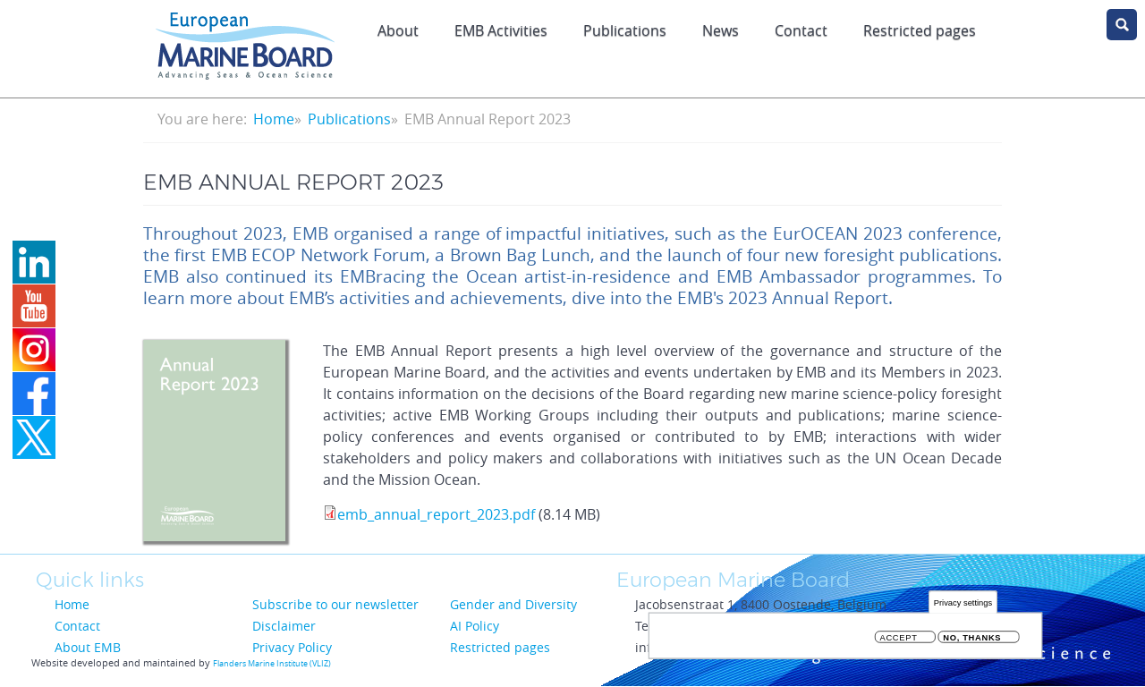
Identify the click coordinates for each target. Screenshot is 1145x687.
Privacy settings (963, 605)
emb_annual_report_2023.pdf (436, 514)
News (720, 30)
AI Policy (474, 625)
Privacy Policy (292, 647)
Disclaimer (284, 625)
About (398, 30)
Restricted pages (500, 647)
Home (273, 119)
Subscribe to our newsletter (335, 604)
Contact (801, 30)
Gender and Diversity (513, 604)
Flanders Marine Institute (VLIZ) (272, 663)
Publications (624, 30)
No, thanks (972, 641)
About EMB (88, 647)
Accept (899, 641)
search (1122, 24)
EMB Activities (500, 30)
